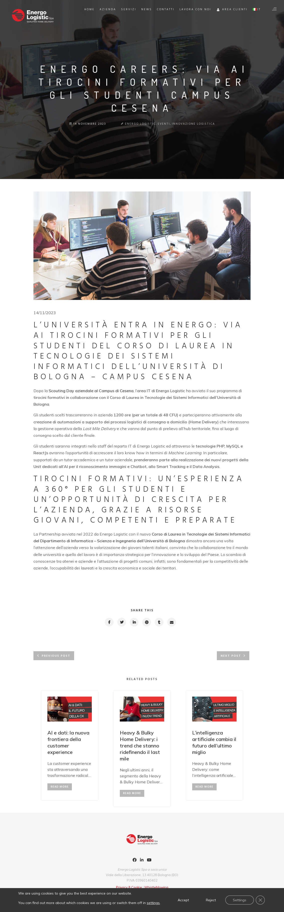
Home (89, 9)
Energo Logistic (140, 124)
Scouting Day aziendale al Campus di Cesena (91, 390)
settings (153, 903)
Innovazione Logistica (193, 124)
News (146, 9)
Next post (231, 655)
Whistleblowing (156, 887)
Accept (183, 900)
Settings (239, 900)
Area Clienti (232, 10)
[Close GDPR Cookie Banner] (260, 900)
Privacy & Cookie (129, 887)
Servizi (128, 9)
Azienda (108, 9)
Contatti (165, 9)
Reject (211, 900)
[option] (69, 745)
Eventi (164, 124)
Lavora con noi (195, 9)
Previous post (56, 655)
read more (60, 787)
